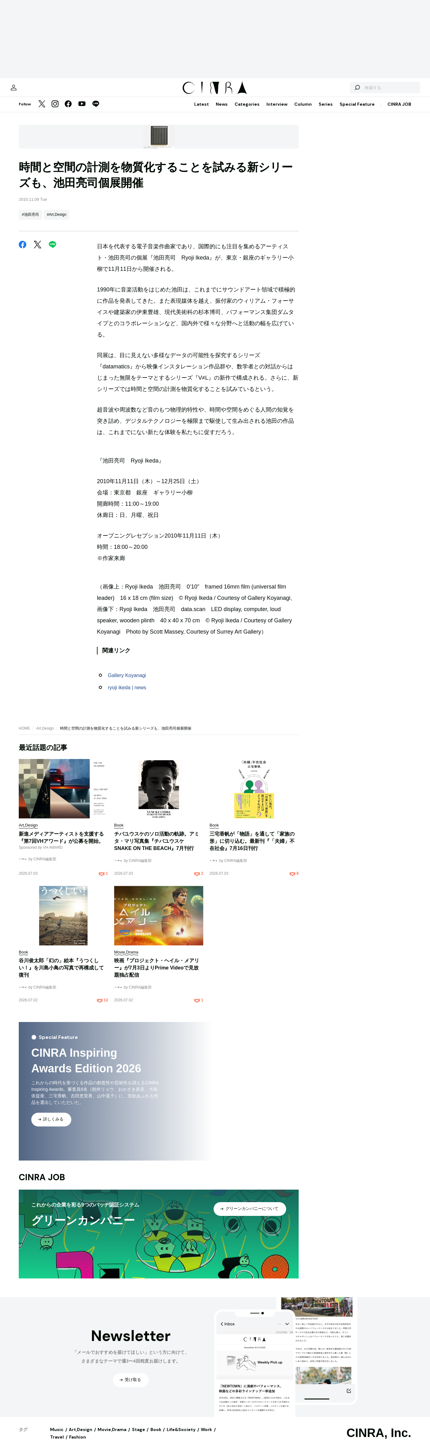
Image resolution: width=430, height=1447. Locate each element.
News (222, 110)
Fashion (77, 1443)
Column (303, 110)
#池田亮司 (30, 221)
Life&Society (181, 1436)
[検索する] (338, 90)
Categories (247, 110)
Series (326, 110)
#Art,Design (57, 221)
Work (206, 1436)
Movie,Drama (112, 1436)
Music (56, 1436)
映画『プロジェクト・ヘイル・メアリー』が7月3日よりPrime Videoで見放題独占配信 (156, 974)
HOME (24, 734)
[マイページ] (32, 90)
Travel (57, 1443)
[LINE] (95, 111)
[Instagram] (55, 111)
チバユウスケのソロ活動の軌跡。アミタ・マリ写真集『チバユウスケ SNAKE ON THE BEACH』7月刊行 (156, 847)
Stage (138, 1436)
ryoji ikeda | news (127, 693)
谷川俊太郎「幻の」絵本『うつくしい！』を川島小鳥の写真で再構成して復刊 (61, 974)
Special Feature (357, 110)
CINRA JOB (399, 110)
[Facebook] (68, 111)
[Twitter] (41, 111)
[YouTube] (82, 110)
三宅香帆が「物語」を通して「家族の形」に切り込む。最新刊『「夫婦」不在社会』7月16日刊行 (252, 847)
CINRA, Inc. (379, 1439)
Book (155, 1436)
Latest (201, 110)
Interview (276, 110)
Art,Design (45, 734)
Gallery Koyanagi (127, 681)
